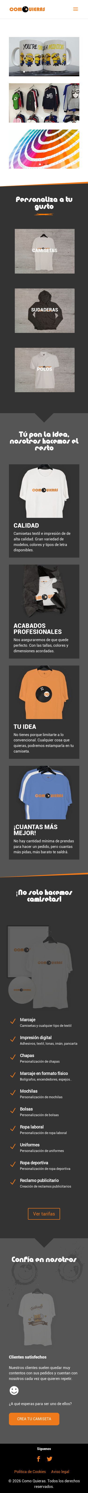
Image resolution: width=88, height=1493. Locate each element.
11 (64, 72)
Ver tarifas (44, 1214)
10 (60, 72)
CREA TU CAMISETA (34, 1419)
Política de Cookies (30, 1472)
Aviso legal (60, 1472)
